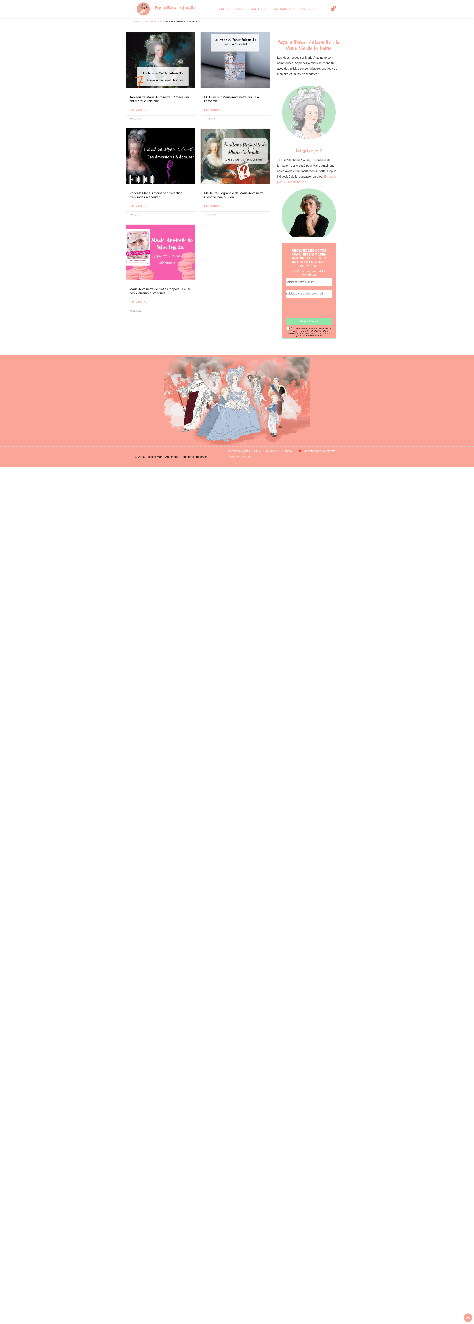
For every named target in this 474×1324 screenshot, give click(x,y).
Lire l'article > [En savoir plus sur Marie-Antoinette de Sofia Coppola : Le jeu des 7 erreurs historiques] (138, 302)
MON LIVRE (259, 8)
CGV (257, 451)
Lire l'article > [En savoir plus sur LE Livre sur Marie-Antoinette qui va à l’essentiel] (212, 110)
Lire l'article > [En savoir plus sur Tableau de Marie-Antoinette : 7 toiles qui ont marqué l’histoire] (138, 110)
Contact (287, 451)
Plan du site (271, 451)
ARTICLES (310, 9)
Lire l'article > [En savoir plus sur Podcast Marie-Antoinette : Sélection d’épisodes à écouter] (138, 206)
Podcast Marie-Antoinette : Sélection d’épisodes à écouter (155, 195)
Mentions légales (239, 451)
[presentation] (313, 309)
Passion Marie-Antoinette (175, 8)
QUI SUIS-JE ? (284, 8)
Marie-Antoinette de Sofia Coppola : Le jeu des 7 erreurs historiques (160, 291)
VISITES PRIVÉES (230, 8)
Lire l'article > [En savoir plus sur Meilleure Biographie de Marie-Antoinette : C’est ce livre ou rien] (212, 206)
